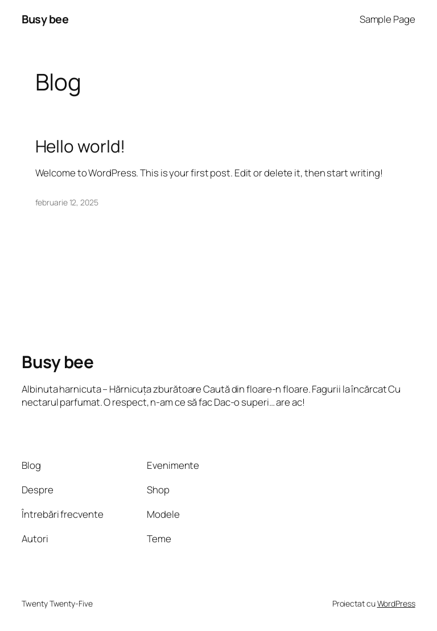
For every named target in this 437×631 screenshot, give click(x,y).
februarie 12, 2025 (66, 202)
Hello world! (80, 146)
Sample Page (387, 19)
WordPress (396, 603)
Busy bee (45, 19)
